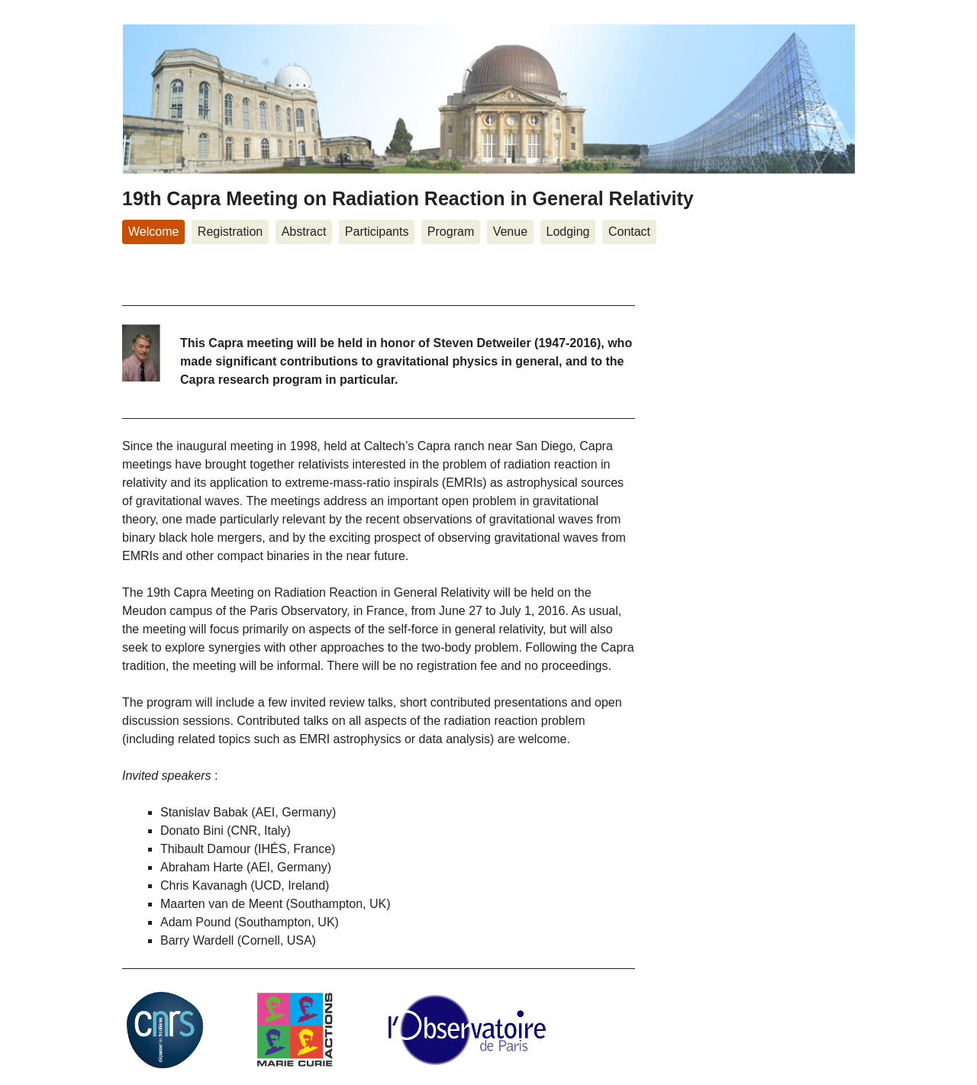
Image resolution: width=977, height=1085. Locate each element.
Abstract (304, 231)
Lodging (568, 231)
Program (450, 231)
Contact (629, 231)
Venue (510, 231)
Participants (377, 231)
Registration (230, 231)
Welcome (153, 231)
